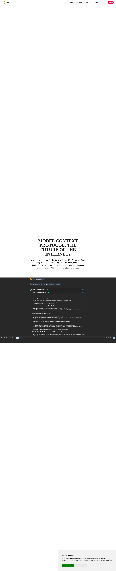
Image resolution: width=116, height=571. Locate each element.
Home (65, 2)
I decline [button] (70, 565)
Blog (103, 2)
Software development (76, 2)
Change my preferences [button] (80, 565)
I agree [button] (64, 565)
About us (97, 2)
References (88, 2)
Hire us (111, 2)
